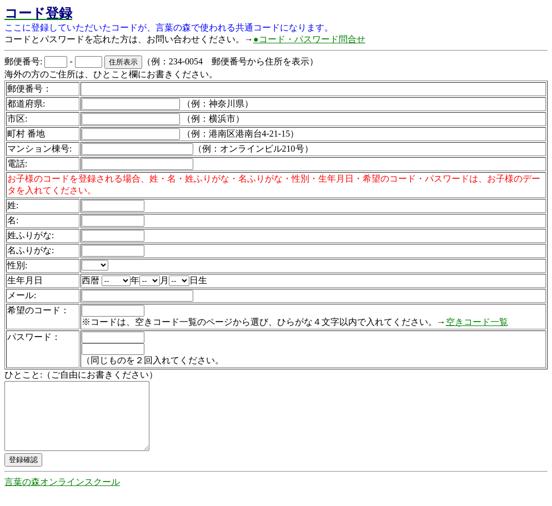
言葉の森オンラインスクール (62, 495)
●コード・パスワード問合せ (309, 39)
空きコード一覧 (477, 322)
